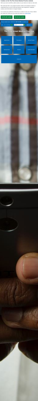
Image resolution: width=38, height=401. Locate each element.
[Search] (18, 25)
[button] (5, 24)
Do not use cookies (19, 17)
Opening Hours (7, 49)
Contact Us (19, 59)
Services (19, 49)
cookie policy (28, 13)
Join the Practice (31, 40)
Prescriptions (19, 40)
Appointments (6, 40)
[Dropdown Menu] (29, 25)
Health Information (31, 49)
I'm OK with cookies (6, 17)
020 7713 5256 (18, 21)
